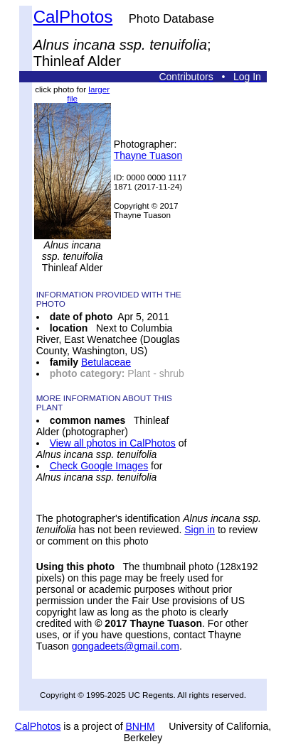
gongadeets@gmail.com (125, 646)
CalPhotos (73, 16)
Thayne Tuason (148, 155)
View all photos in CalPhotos (113, 443)
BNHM (140, 726)
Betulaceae (106, 362)
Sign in (199, 529)
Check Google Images (99, 465)
